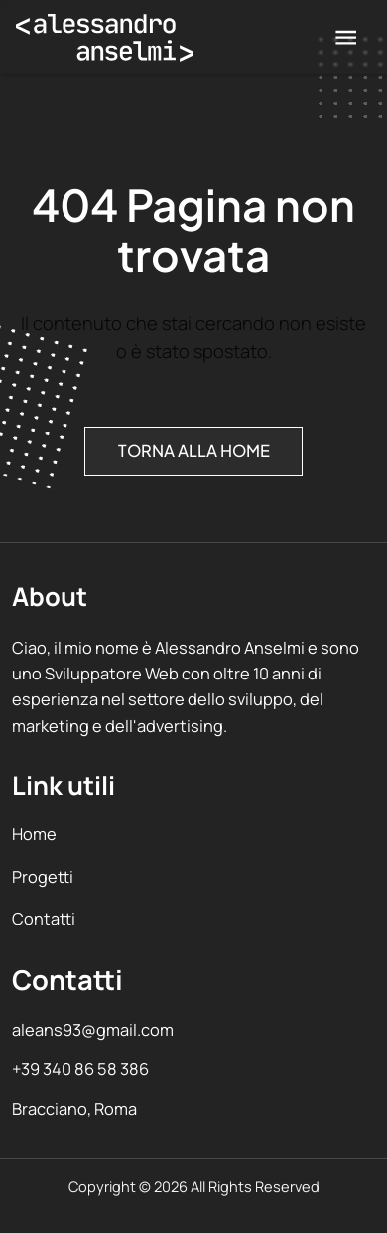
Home (34, 833)
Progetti (42, 876)
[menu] (346, 37)
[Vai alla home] (105, 38)
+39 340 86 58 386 (80, 1068)
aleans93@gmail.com (93, 1029)
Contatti (43, 918)
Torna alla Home (194, 451)
